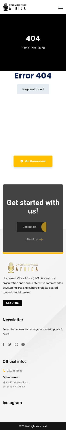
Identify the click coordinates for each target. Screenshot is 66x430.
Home (25, 48)
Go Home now (33, 161)
